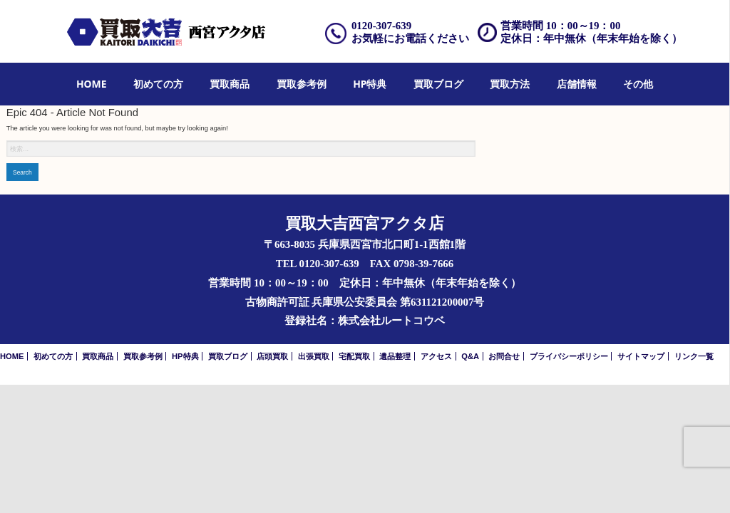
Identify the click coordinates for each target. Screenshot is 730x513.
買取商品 (230, 83)
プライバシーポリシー (569, 356)
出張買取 (313, 356)
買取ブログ (438, 83)
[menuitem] (91, 84)
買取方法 (510, 83)
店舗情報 (577, 83)
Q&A (470, 356)
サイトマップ (640, 356)
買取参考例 (302, 83)
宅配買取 (354, 356)
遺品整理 (395, 356)
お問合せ (504, 356)
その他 (638, 83)
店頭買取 (272, 356)
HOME (91, 83)
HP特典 (369, 83)
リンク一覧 (694, 356)
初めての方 (158, 83)
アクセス (436, 356)
